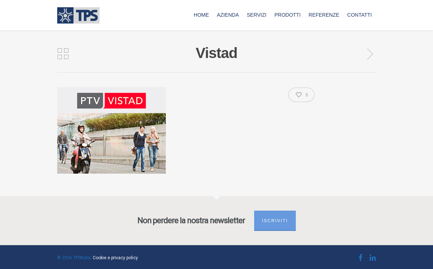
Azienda (228, 15)
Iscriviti (275, 220)
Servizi (256, 15)
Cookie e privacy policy (115, 257)
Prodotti (287, 15)
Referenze (323, 15)
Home (201, 15)
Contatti (359, 15)
